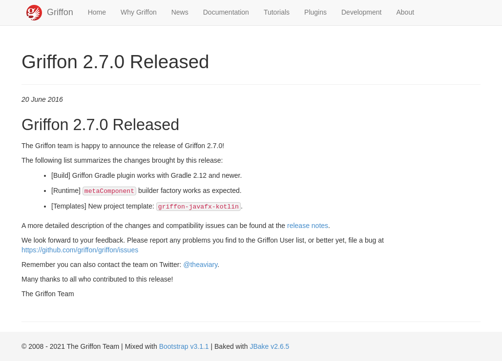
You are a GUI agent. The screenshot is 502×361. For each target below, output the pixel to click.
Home (97, 12)
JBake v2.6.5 (269, 346)
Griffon (60, 12)
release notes (307, 225)
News (179, 12)
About (406, 12)
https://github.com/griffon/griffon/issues (79, 250)
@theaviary (200, 264)
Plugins (315, 12)
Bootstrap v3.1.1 (184, 346)
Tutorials (277, 12)
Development (361, 12)
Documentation (226, 12)
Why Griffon (139, 12)
